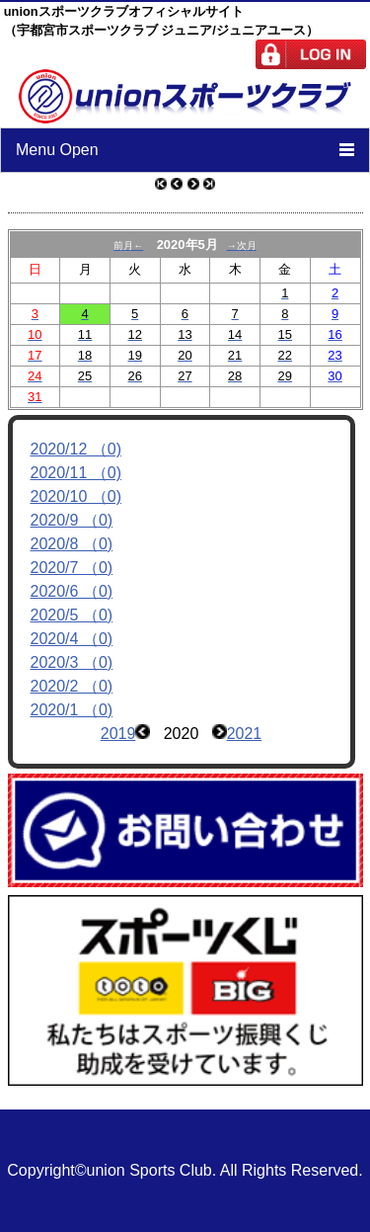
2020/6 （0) (72, 591)
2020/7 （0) (72, 567)
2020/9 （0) (72, 520)
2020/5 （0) (72, 615)
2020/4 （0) (72, 638)
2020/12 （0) (76, 449)
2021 (244, 733)
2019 (118, 733)
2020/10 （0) (76, 496)
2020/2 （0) (72, 686)
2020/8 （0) (72, 543)
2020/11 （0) (76, 472)
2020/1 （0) (72, 709)
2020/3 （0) (72, 662)
